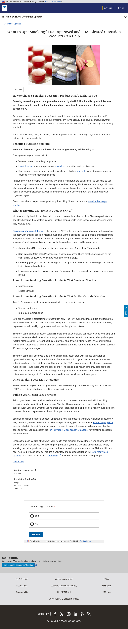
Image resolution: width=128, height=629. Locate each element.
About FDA (21, 585)
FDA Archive (22, 579)
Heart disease (26, 166)
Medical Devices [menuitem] (21, 485)
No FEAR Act (64, 592)
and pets (81, 171)
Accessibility (22, 592)
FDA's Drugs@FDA (103, 422)
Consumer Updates (12, 24)
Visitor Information (64, 579)
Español (18, 89)
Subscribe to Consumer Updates (18, 565)
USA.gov (106, 592)
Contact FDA (43, 614)
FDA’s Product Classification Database (68, 430)
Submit (36, 534)
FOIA (106, 579)
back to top (18, 461)
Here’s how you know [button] (54, 2)
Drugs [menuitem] (17, 482)
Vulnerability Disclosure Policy (64, 599)
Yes (37, 515)
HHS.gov (106, 585)
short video (52, 455)
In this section (22, 16)
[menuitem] (64, 472)
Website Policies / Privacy (64, 585)
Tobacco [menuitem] (18, 489)
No (36, 524)
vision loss (60, 166)
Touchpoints (84, 541)
